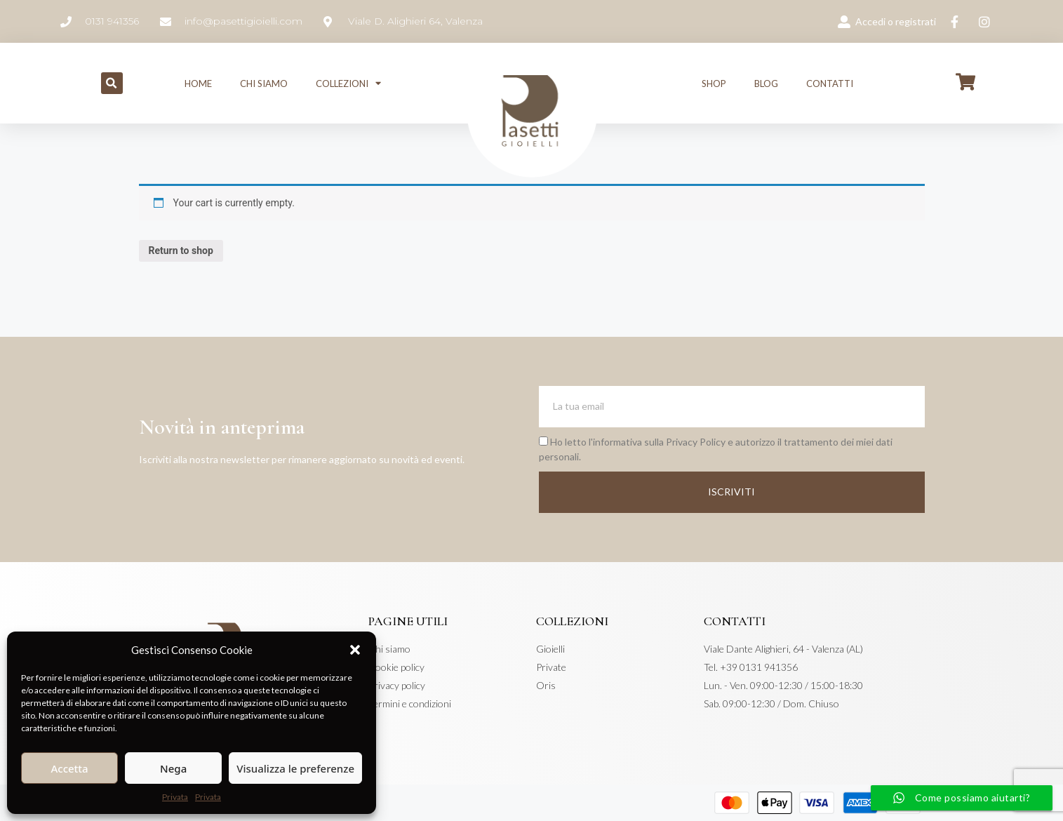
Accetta (69, 768)
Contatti (829, 83)
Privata (175, 797)
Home (198, 83)
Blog (766, 83)
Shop (714, 83)
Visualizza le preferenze (295, 768)
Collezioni (348, 83)
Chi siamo (264, 83)
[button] (355, 650)
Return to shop (181, 250)
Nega (173, 768)
